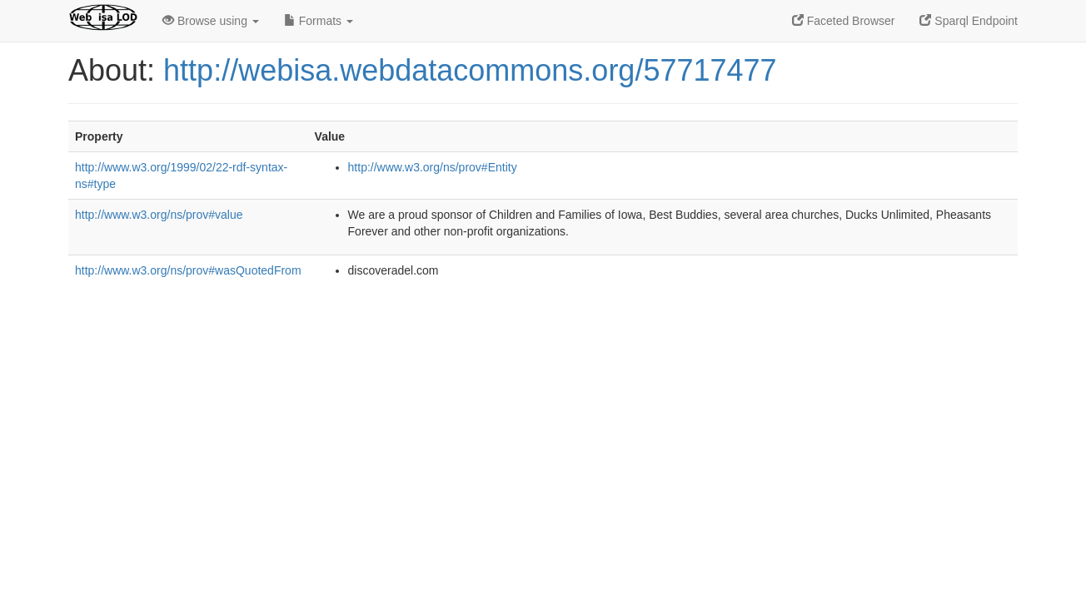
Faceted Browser (843, 20)
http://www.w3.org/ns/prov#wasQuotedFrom (188, 270)
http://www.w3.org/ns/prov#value (159, 214)
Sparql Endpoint (968, 20)
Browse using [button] (210, 20)
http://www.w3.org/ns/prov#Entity (432, 167)
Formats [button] (318, 20)
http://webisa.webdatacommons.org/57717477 (469, 70)
